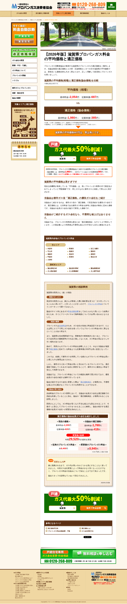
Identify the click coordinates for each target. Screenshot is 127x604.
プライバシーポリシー (73, 585)
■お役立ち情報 (41, 584)
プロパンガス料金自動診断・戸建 (59, 531)
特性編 (38, 576)
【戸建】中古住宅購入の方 (22, 592)
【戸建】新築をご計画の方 (22, 591)
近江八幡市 (95, 248)
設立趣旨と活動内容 (42, 14)
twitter (68, 589)
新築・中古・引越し (19, 65)
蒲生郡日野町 (74, 268)
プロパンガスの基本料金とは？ (23, 578)
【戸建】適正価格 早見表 (21, 575)
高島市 (71, 251)
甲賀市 (50, 257)
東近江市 (94, 257)
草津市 (71, 257)
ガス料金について (19, 70)
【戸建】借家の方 (19, 589)
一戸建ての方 (71, 582)
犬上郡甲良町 (96, 271)
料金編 (38, 575)
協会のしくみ (105, 14)
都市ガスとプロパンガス (21, 88)
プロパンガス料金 (95, 304)
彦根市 (93, 254)
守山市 (50, 251)
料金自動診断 (73, 312)
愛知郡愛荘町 (96, 268)
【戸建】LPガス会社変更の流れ (23, 585)
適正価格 (53, 349)
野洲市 (71, 248)
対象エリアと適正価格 (63, 14)
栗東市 (93, 251)
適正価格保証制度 (72, 578)
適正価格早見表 (53, 529)
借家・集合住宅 (18, 93)
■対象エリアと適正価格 (44, 582)
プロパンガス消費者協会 (54, 602)
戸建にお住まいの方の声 (43, 588)
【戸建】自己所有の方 (21, 587)
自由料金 (62, 326)
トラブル (15, 80)
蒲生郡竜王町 (52, 268)
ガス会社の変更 (21, 14)
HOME (19, 19)
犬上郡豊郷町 (74, 271)
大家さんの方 (18, 594)
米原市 (50, 248)
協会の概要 (16, 98)
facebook (69, 591)
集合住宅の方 (18, 598)
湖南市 (50, 254)
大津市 (50, 260)
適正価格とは (86, 529)
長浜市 (71, 254)
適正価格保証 (84, 14)
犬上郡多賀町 (52, 271)
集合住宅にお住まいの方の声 (45, 589)
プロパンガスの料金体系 (21, 582)
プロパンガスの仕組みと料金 (22, 580)
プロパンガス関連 (19, 75)
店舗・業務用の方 (19, 596)
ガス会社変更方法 (87, 531)
